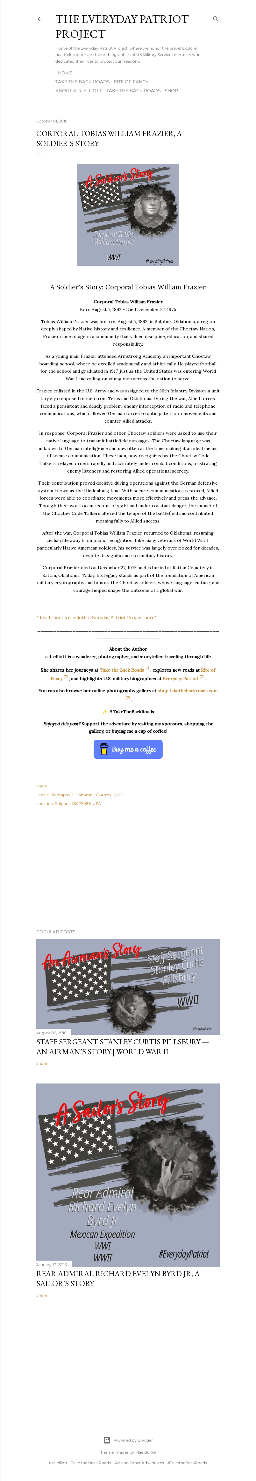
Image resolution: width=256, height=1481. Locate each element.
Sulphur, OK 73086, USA (78, 803)
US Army (102, 794)
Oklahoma (82, 794)
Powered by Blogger (128, 1440)
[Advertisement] (128, 868)
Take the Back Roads (82, 82)
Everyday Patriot (184, 679)
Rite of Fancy (131, 82)
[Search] (216, 17)
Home (65, 73)
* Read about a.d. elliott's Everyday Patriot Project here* (96, 617)
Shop (171, 90)
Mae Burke (145, 1452)
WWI (118, 794)
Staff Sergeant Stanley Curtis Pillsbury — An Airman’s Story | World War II (122, 1046)
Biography (60, 794)
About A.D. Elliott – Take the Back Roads (108, 90)
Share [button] (41, 786)
